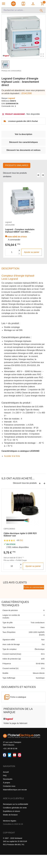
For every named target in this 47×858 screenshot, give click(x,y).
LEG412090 (26, 93)
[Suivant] (43, 175)
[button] (33, 3)
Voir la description (23, 134)
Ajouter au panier (31, 252)
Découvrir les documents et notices (23, 150)
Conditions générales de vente (15, 808)
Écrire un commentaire (34, 587)
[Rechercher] (41, 10)
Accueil (6, 772)
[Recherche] (19, 10)
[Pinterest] (19, 755)
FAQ (5, 776)
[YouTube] (14, 755)
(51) (21, 540)
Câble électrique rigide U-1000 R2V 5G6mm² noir (20, 534)
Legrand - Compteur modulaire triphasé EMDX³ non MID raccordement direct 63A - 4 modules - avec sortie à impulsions (23, 230)
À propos (6, 783)
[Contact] (23, 3)
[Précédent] (38, 175)
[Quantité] (11, 252)
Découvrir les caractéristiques (23, 142)
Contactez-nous (9, 786)
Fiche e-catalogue (18, 697)
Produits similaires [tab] (16, 165)
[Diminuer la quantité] (19, 253)
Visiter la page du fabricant (15, 723)
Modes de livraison (10, 815)
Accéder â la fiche (12, 456)
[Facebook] (4, 755)
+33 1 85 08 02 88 (10, 749)
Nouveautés (7, 779)
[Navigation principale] (4, 4)
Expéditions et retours (11, 811)
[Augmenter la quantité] (19, 250)
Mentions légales (9, 821)
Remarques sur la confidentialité (15, 804)
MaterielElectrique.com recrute (15, 790)
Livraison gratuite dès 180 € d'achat (23, 121)
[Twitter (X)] (9, 755)
